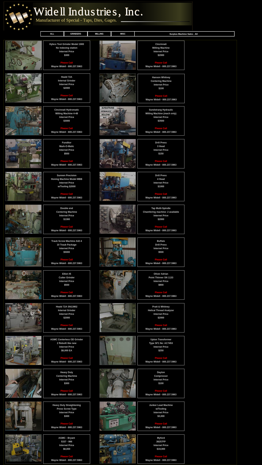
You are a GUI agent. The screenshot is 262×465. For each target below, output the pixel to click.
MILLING (99, 34)
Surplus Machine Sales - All (183, 34)
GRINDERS (75, 34)
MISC (123, 34)
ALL (52, 34)
